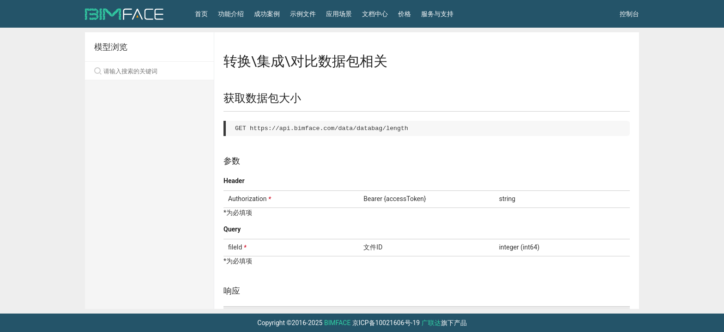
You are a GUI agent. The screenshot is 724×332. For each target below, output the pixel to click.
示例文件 (303, 14)
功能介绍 (231, 14)
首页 (201, 14)
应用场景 (339, 14)
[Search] (149, 71)
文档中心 (375, 14)
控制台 (629, 14)
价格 (404, 14)
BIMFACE (337, 322)
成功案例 (267, 14)
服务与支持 (437, 14)
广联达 (431, 322)
